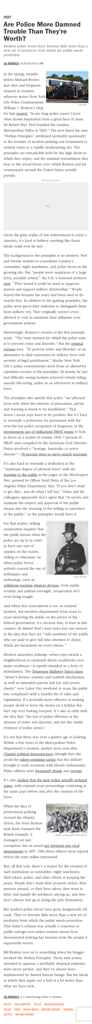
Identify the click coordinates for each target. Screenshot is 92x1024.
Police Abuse (31, 1009)
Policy (7, 16)
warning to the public (20, 475)
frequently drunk (48, 771)
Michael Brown (50, 1009)
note (7, 283)
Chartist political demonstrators (28, 754)
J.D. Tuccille (11, 63)
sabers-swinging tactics (38, 759)
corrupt (76, 771)
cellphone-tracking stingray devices (31, 585)
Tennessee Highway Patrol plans (57, 671)
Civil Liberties (22, 1004)
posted (21, 113)
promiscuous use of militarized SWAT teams (39, 432)
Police (37, 1004)
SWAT (17, 1009)
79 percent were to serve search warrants (54, 454)
